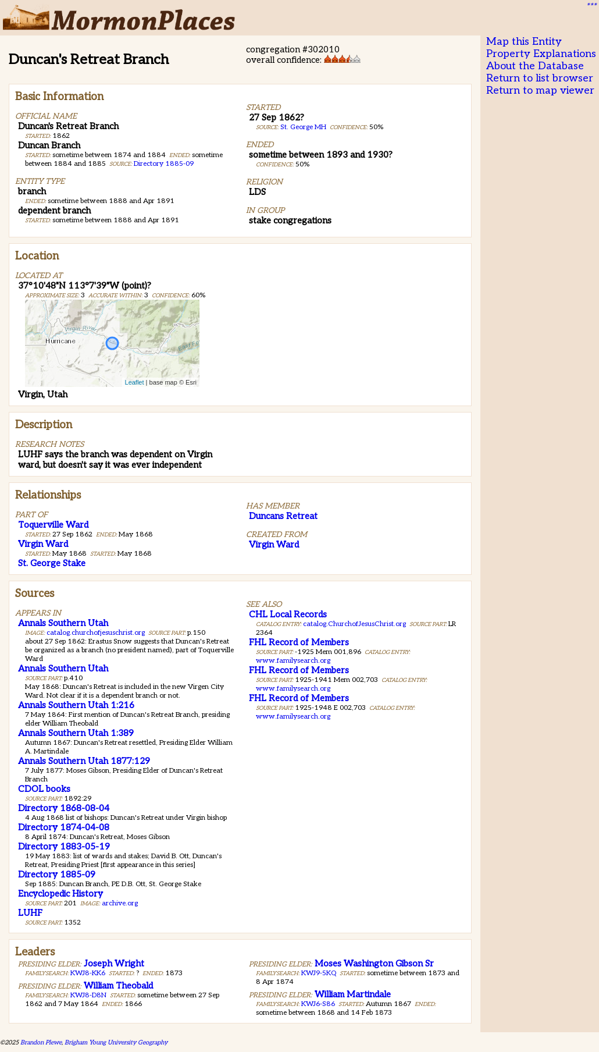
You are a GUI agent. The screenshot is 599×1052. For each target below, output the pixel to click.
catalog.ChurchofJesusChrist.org (354, 624)
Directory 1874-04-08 (63, 827)
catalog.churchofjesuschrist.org (96, 632)
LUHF (30, 913)
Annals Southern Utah (63, 623)
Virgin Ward (43, 544)
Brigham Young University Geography (116, 1042)
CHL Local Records (288, 614)
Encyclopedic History (60, 893)
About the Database (535, 66)
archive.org (120, 903)
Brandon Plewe (41, 1042)
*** (591, 6)
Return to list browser (539, 78)
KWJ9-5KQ (318, 973)
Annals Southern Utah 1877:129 (84, 761)
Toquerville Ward (53, 525)
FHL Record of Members (299, 642)
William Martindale (353, 994)
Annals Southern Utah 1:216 (76, 705)
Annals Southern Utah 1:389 (76, 733)
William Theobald (118, 985)
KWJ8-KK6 (87, 973)
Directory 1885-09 (164, 163)
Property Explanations (541, 54)
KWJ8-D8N (88, 995)
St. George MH (303, 127)
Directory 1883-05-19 (64, 846)
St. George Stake (51, 563)
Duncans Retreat (283, 516)
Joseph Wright (114, 963)
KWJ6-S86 (318, 1004)
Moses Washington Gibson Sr (374, 963)
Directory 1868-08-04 (63, 808)
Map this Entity (524, 41)
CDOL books (44, 789)
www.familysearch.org (293, 660)
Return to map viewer (540, 90)
